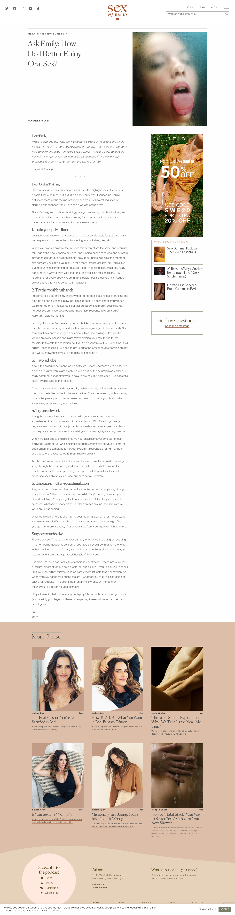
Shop (214, 8)
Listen (189, 8)
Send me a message (177, 326)
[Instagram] (23, 9)
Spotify (47, 883)
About (95, 903)
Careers (120, 903)
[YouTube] (31, 9)
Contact (197, 903)
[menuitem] (188, 8)
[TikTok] (38, 9)
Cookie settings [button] (207, 909)
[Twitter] (7, 9)
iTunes (46, 878)
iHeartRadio (49, 888)
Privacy (146, 903)
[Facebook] (15, 9)
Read (201, 8)
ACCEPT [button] (224, 909)
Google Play (50, 892)
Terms (171, 903)
